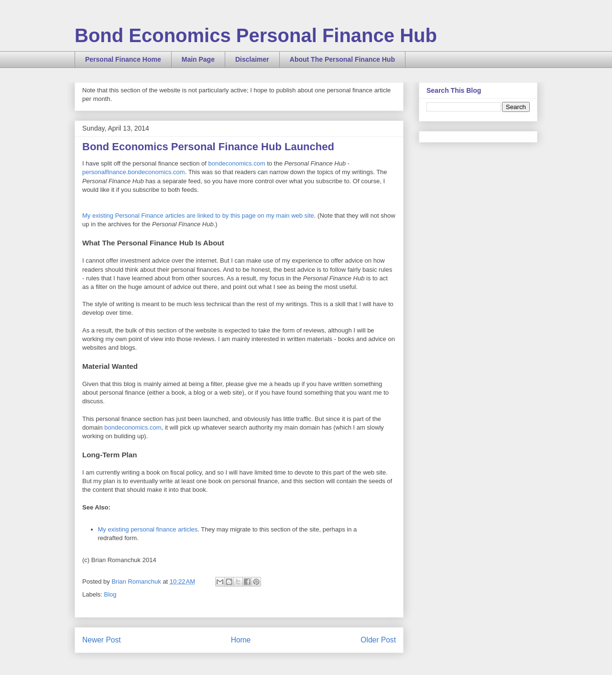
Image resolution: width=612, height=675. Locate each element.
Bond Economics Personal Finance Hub (256, 35)
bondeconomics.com (236, 163)
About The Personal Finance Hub (342, 59)
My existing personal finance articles (148, 529)
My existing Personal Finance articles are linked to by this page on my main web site (198, 215)
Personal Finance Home (123, 59)
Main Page (198, 59)
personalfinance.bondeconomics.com (133, 172)
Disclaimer (252, 59)
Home (241, 640)
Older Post (378, 640)
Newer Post (101, 640)
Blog (110, 594)
